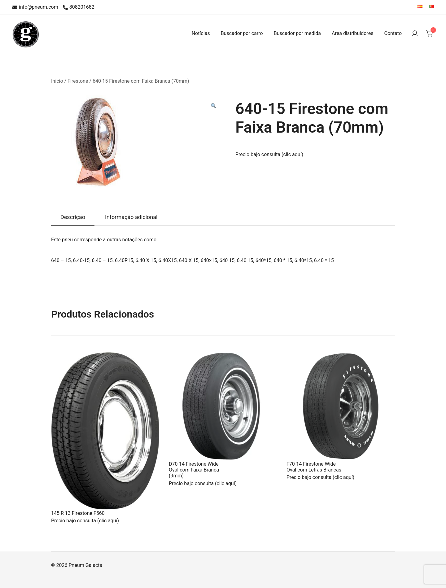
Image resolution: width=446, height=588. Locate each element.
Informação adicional (131, 217)
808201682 (78, 7)
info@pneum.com (35, 7)
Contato (393, 33)
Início (57, 81)
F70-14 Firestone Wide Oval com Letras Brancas (313, 467)
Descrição (72, 217)
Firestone (78, 81)
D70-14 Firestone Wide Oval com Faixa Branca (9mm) (194, 470)
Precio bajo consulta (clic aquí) (269, 154)
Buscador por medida (297, 33)
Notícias (201, 33)
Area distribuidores (352, 33)
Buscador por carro (242, 33)
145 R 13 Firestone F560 (78, 513)
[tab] (72, 217)
